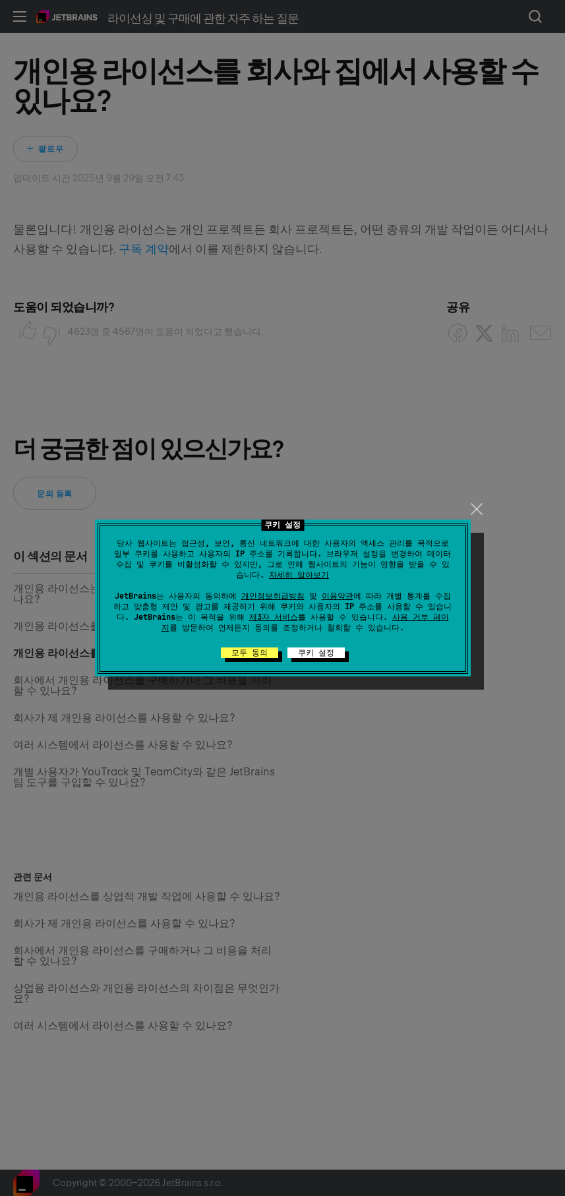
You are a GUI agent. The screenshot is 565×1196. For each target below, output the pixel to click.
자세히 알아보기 (299, 575)
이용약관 (337, 596)
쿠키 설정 (316, 652)
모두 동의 (249, 652)
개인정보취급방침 (273, 596)
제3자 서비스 (273, 617)
